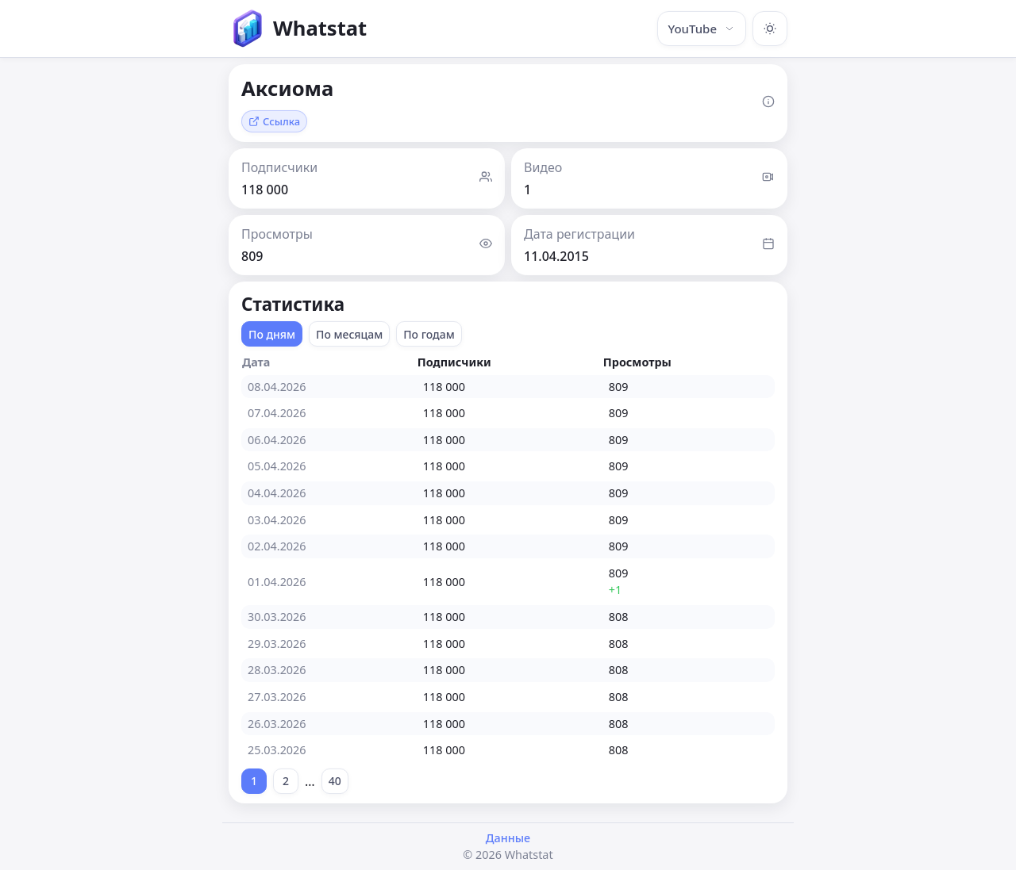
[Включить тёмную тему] (769, 28)
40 (335, 780)
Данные (508, 837)
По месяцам (349, 334)
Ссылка (274, 121)
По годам (429, 334)
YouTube (702, 28)
